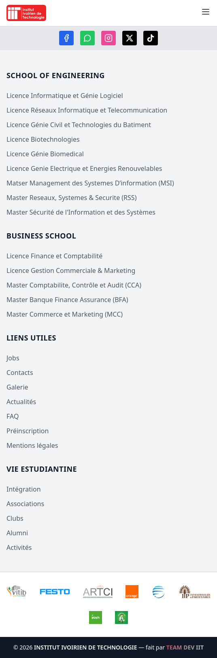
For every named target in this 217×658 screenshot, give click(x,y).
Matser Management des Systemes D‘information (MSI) (90, 183)
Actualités (21, 401)
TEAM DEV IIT (185, 647)
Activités (19, 547)
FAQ (12, 416)
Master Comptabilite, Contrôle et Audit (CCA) (73, 285)
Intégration (23, 489)
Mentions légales (32, 445)
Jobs (12, 357)
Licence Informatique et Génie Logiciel (64, 95)
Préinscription (27, 430)
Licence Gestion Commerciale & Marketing (70, 270)
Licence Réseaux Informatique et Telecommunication (86, 110)
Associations (25, 503)
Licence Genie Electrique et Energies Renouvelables (84, 168)
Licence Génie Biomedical (45, 153)
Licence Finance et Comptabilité (54, 255)
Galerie (17, 387)
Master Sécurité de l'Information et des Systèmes (80, 212)
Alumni (17, 532)
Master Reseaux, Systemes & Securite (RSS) (71, 197)
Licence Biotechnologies (43, 139)
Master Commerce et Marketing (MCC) (64, 314)
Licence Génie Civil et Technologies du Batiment (78, 124)
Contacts (19, 372)
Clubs (14, 518)
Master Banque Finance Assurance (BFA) (67, 299)
